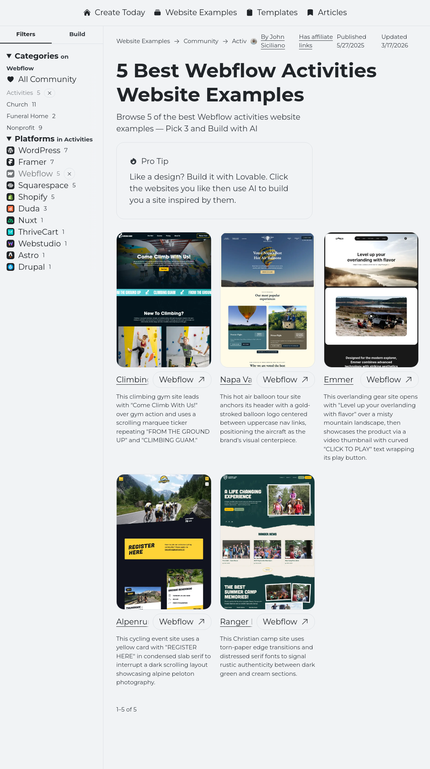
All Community (41, 79)
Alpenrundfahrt (146, 621)
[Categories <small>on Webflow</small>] (52, 61)
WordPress (37, 150)
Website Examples (195, 12)
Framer (30, 162)
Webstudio (37, 243)
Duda (27, 208)
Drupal (29, 267)
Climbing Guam (147, 379)
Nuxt (25, 220)
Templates (272, 12)
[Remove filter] (49, 93)
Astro (26, 255)
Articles (326, 12)
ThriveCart (36, 232)
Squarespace (41, 185)
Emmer (338, 379)
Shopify (30, 197)
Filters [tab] (25, 34)
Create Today (114, 12)
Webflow (182, 379)
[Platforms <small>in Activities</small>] (52, 139)
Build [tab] (77, 34)
